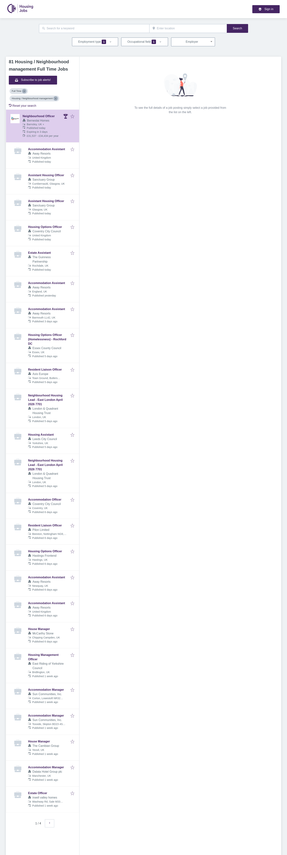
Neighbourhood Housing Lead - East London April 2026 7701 (45, 400)
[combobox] (94, 28)
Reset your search (22, 105)
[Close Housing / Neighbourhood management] (55, 98)
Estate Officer (37, 793)
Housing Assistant (41, 434)
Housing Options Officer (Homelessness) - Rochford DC (47, 339)
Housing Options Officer (45, 226)
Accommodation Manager (46, 689)
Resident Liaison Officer (45, 369)
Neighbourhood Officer (39, 116)
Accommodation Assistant (46, 149)
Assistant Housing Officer (46, 175)
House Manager (39, 629)
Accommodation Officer (44, 499)
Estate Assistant (39, 252)
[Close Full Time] (24, 91)
